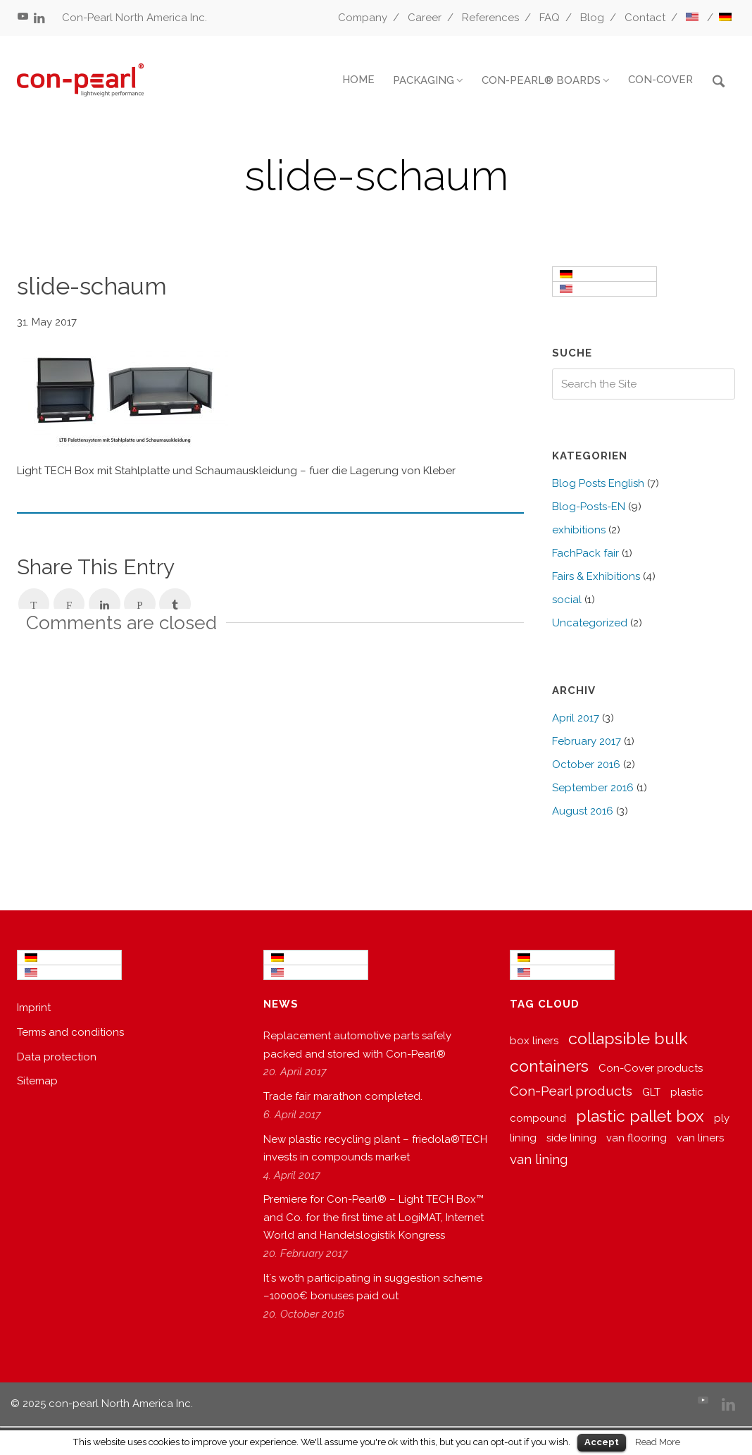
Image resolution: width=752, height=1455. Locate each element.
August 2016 (582, 811)
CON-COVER (660, 79)
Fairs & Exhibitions (596, 576)
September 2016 (593, 787)
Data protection (56, 1057)
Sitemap (37, 1081)
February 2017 (586, 741)
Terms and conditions (70, 1032)
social (567, 599)
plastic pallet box (640, 1115)
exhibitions (579, 530)
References (490, 17)
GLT (651, 1092)
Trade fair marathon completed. (342, 1096)
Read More (657, 1441)
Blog (592, 17)
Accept (601, 1442)
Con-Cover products (651, 1068)
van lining (539, 1159)
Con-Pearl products (571, 1090)
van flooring (636, 1138)
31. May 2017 (47, 322)
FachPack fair (585, 553)
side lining (571, 1138)
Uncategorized (589, 623)
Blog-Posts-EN (588, 506)
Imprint (34, 1007)
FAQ (549, 17)
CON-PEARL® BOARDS (541, 80)
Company (362, 17)
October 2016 (586, 764)
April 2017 (575, 718)
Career (424, 17)
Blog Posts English (598, 483)
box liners (534, 1040)
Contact (645, 17)
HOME (358, 79)
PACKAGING (423, 80)
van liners (700, 1138)
